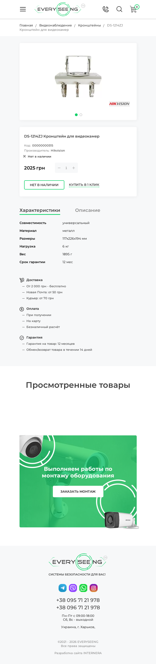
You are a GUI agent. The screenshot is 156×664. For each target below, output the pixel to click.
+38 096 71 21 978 (78, 607)
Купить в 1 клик (84, 185)
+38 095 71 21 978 (78, 600)
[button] (76, 114)
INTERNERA (92, 653)
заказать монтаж (78, 491)
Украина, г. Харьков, (78, 627)
